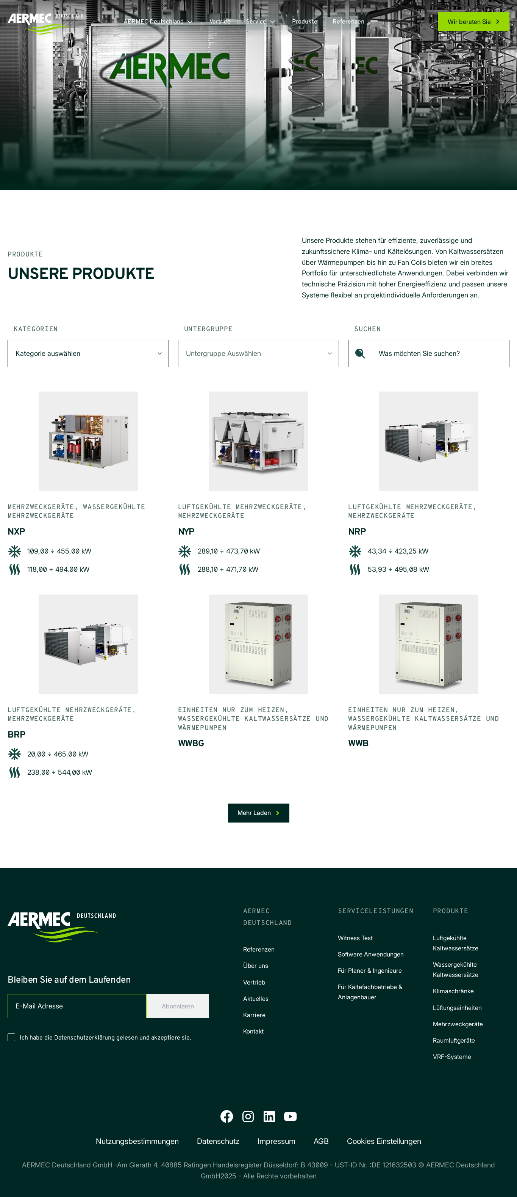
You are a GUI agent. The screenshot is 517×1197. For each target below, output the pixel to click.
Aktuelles (256, 998)
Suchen (367, 329)
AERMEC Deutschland (153, 22)
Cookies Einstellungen (384, 1141)
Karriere (254, 1015)
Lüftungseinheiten (457, 1007)
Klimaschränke (453, 991)
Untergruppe (208, 329)
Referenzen (348, 22)
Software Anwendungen (371, 954)
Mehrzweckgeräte (458, 1024)
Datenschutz (218, 1141)
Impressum (276, 1141)
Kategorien (36, 329)
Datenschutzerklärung (84, 1038)
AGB (321, 1141)
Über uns (255, 965)
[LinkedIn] (269, 1116)
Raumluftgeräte (454, 1040)
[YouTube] (290, 1116)
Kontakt (253, 1031)
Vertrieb (220, 22)
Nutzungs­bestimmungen (137, 1141)
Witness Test (355, 938)
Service (256, 22)
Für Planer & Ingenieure (370, 970)
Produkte (304, 22)
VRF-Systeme (452, 1056)
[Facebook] (227, 1116)
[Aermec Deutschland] (62, 924)
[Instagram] (248, 1116)
